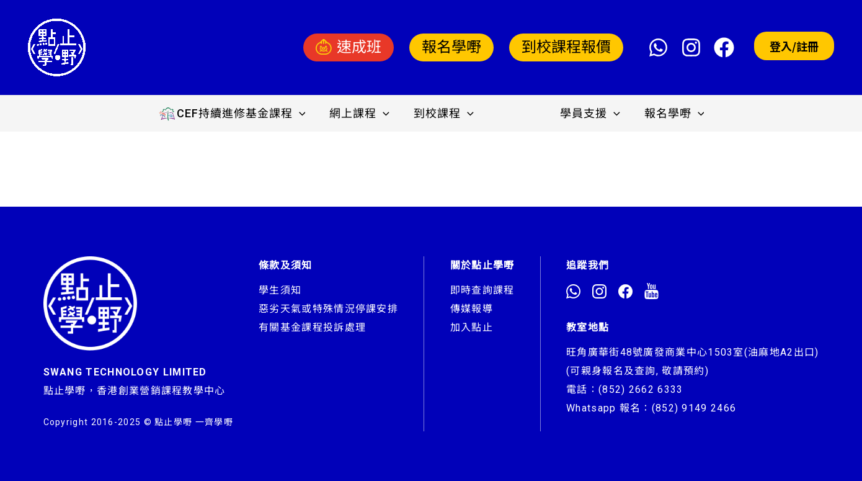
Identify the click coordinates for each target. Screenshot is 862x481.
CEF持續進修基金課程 (235, 114)
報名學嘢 (451, 47)
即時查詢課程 (482, 290)
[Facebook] (724, 47)
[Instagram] (691, 47)
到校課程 (444, 114)
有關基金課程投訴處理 (312, 327)
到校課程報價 (566, 47)
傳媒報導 (471, 309)
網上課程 (361, 114)
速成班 (348, 47)
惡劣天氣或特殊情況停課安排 (328, 309)
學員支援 (588, 114)
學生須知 (280, 290)
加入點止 (471, 327)
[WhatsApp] (658, 47)
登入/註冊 (794, 46)
